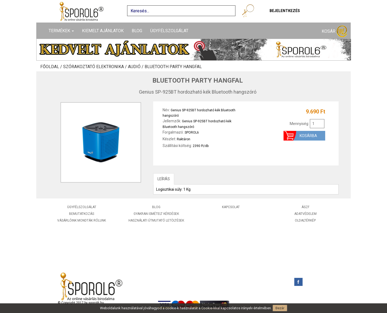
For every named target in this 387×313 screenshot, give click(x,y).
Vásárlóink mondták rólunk (81, 220)
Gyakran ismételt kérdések (156, 214)
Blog (137, 30)
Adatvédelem (305, 214)
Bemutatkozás (81, 214)
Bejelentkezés (285, 11)
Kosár (334, 31)
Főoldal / (51, 67)
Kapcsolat (231, 207)
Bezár (279, 308)
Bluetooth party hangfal (173, 67)
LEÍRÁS (163, 179)
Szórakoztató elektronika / (95, 67)
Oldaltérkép (305, 220)
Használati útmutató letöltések (156, 220)
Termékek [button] (61, 30)
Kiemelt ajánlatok (103, 30)
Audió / (136, 67)
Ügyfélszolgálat (169, 30)
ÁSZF (305, 207)
